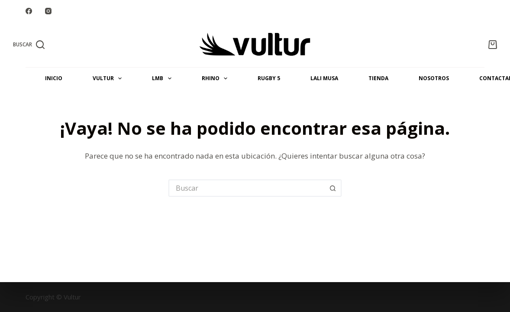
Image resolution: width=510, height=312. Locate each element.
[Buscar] (29, 44)
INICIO (53, 78)
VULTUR (109, 78)
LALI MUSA (324, 78)
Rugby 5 (269, 78)
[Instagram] (48, 11)
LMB (163, 78)
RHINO (216, 78)
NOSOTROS (434, 78)
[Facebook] (29, 11)
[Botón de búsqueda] (333, 188)
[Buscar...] (246, 188)
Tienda (378, 78)
